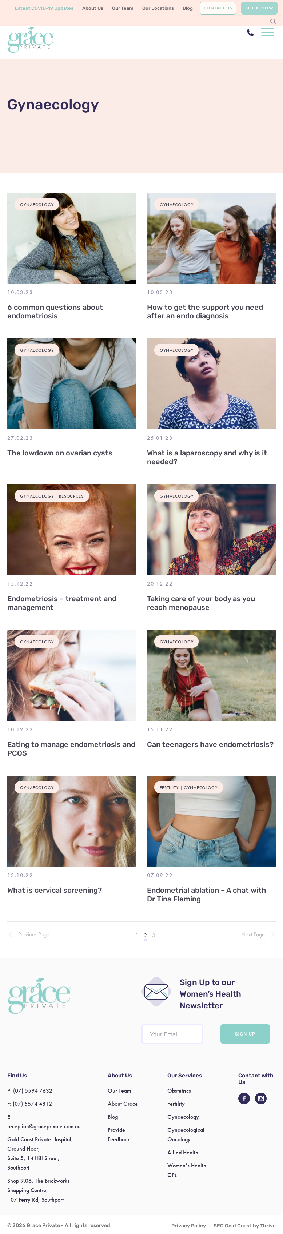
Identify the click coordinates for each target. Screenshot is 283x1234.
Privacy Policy (188, 1226)
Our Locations (158, 8)
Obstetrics (179, 1090)
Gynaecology (183, 1117)
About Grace (123, 1104)
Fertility (176, 1104)
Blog (188, 8)
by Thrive (264, 1226)
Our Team (122, 8)
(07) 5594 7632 (32, 1090)
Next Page (253, 934)
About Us (92, 8)
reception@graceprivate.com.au (44, 1126)
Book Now (259, 8)
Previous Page (33, 934)
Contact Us (218, 8)
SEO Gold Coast (232, 1226)
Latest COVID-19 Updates (44, 8)
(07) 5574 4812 (32, 1104)
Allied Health (182, 1152)
